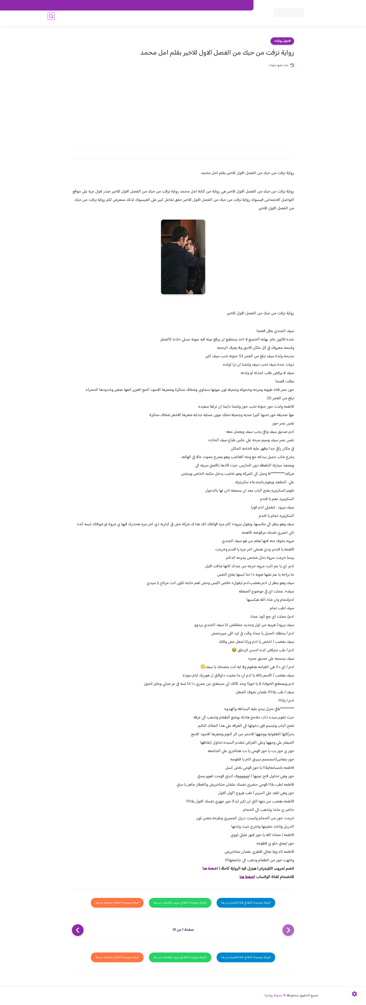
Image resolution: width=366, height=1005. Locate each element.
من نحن (204, 5)
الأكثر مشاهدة (192, 19)
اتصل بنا (243, 5)
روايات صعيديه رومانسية (160, 19)
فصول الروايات (237, 19)
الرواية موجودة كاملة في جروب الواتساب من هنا (180, 902)
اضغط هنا (210, 868)
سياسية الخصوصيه (154, 5)
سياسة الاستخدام (182, 5)
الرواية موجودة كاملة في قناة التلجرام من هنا (246, 902)
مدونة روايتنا (273, 995)
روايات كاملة (214, 19)
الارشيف (132, 5)
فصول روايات (282, 41)
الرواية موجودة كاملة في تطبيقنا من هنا (117, 902)
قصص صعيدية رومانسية (120, 19)
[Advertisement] (183, 103)
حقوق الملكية (223, 5)
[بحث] (51, 19)
